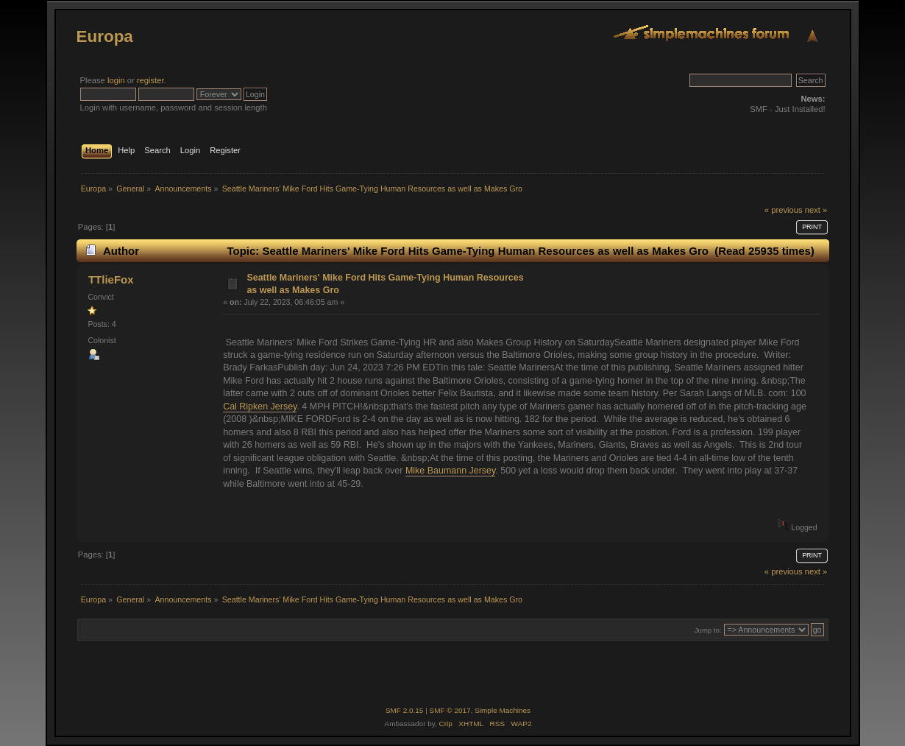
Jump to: (708, 630)
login (116, 80)
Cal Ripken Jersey (260, 406)
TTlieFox (111, 279)
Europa (105, 36)
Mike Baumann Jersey (450, 470)
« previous (783, 209)
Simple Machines (502, 710)
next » (816, 209)
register (150, 80)
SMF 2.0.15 (405, 710)
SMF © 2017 (450, 710)
